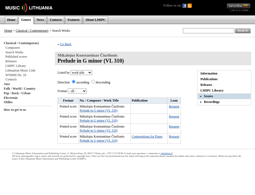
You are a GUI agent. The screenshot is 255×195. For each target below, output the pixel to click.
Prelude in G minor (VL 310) (99, 110)
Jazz (7, 84)
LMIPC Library (15, 66)
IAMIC (245, 10)
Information (208, 73)
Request (174, 106)
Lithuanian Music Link (20, 70)
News (40, 20)
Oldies (8, 102)
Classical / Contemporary (32, 30)
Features (73, 20)
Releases (11, 61)
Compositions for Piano (147, 136)
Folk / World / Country (20, 88)
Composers (12, 48)
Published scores (16, 56)
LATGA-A (235, 10)
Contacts (56, 20)
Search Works (14, 52)
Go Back (65, 44)
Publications (208, 79)
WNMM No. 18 (15, 75)
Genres (26, 20)
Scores (208, 96)
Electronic (11, 98)
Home (11, 20)
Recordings (212, 102)
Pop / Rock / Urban (17, 93)
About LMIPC (95, 20)
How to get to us (15, 110)
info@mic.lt (167, 153)
